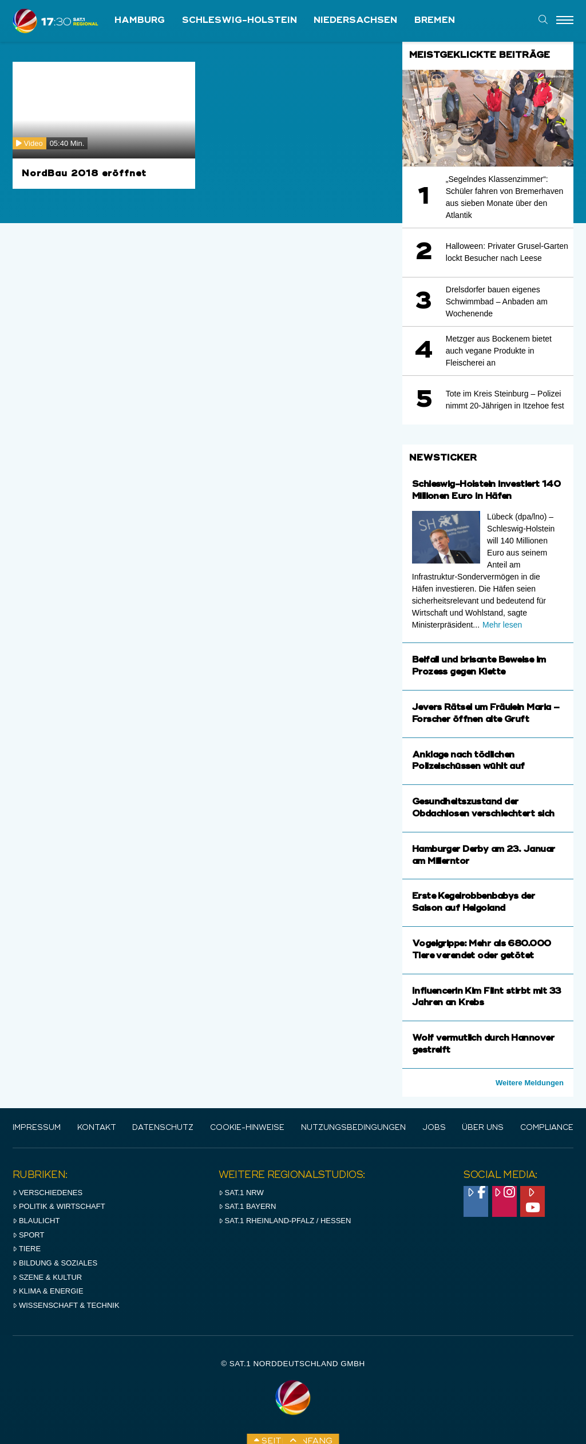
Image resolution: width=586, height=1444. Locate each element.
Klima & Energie (48, 1291)
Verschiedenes (47, 1192)
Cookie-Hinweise (247, 1128)
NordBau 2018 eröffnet (84, 173)
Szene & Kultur (47, 1277)
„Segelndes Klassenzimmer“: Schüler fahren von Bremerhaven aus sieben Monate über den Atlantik (504, 197)
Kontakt (96, 1128)
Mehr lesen (502, 624)
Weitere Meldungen (530, 1082)
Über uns (483, 1128)
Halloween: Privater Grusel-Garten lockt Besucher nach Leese (507, 252)
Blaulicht (36, 1220)
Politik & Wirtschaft (59, 1206)
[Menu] (564, 20)
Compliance (546, 1128)
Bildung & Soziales (55, 1263)
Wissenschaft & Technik (66, 1305)
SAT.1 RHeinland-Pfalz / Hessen (285, 1220)
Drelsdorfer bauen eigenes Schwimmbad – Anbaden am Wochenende (497, 301)
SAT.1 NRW (241, 1192)
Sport (28, 1235)
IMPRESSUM (37, 1128)
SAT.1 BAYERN (247, 1206)
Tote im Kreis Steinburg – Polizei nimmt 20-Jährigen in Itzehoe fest (505, 399)
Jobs (434, 1128)
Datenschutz (162, 1128)
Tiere (27, 1248)
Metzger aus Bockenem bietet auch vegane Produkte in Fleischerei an (499, 350)
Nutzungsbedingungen (353, 1128)
